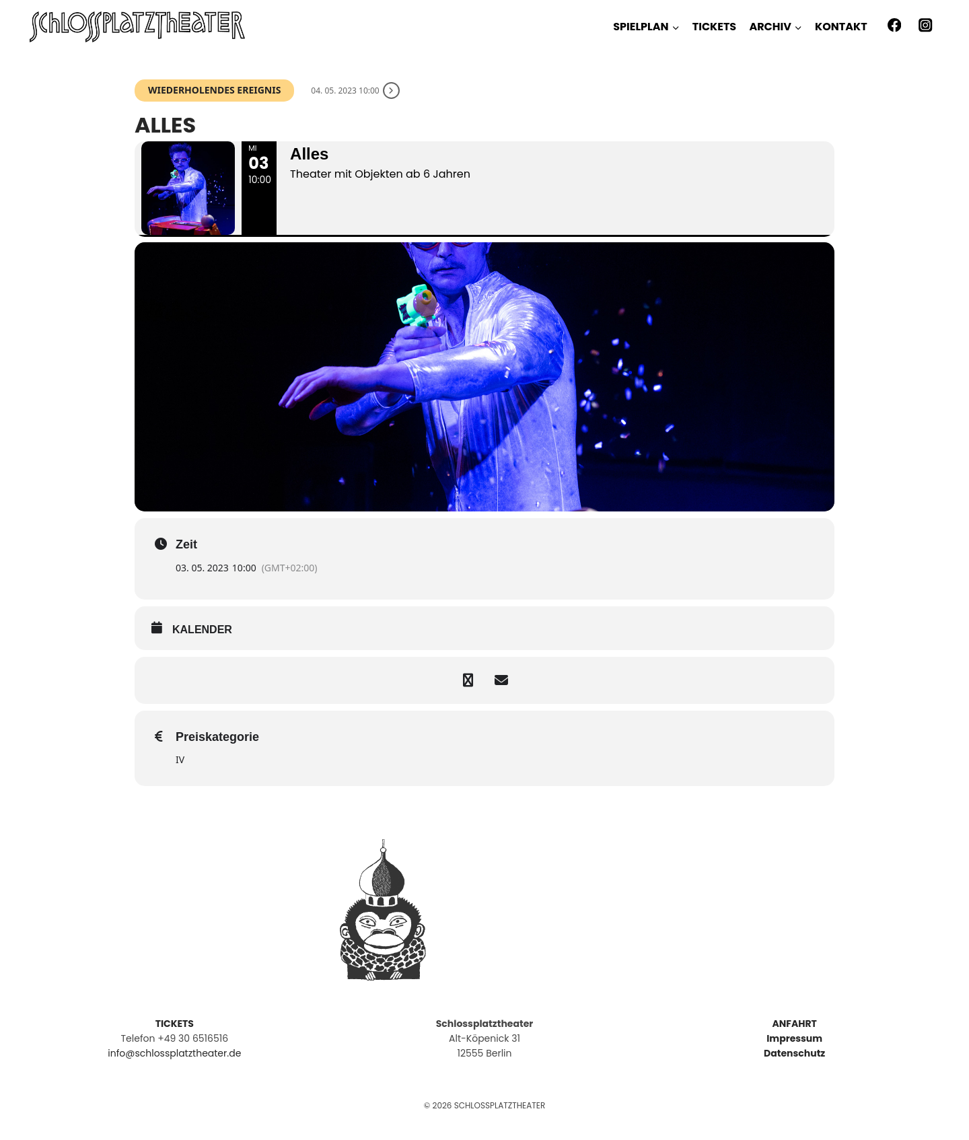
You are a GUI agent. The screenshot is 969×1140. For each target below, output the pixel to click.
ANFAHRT (794, 1023)
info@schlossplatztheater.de (174, 1053)
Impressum (794, 1038)
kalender (202, 629)
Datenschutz (794, 1053)
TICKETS (714, 26)
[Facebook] (894, 25)
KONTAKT (841, 26)
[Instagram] (925, 25)
